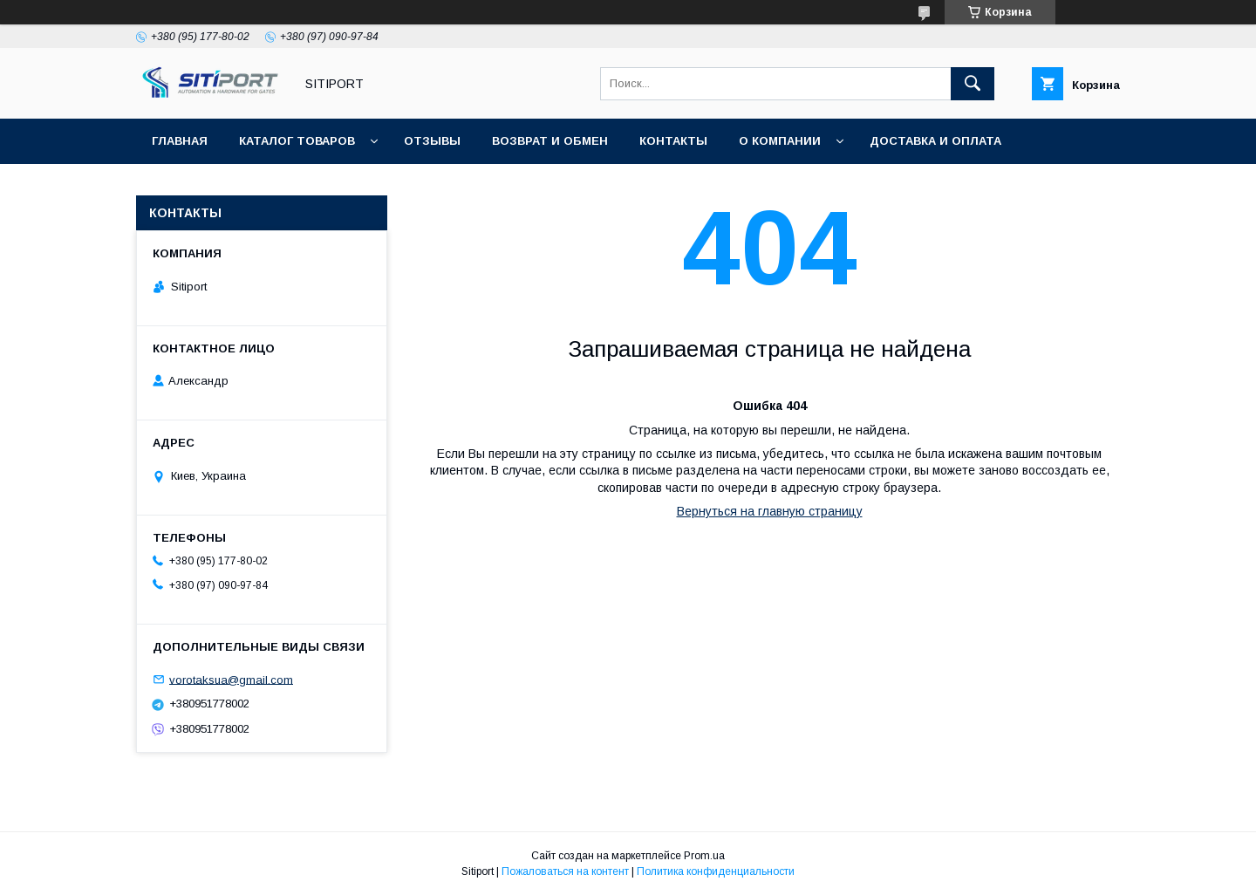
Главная (180, 140)
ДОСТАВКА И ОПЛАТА (935, 140)
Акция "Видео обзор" (498, 186)
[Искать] (972, 83)
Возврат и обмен (550, 140)
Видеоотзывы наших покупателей (273, 186)
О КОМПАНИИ (780, 140)
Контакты (673, 140)
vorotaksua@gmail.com (231, 679)
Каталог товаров (297, 140)
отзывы (432, 140)
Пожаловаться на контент (565, 871)
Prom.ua (704, 856)
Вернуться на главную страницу (770, 511)
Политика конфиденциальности (716, 871)
